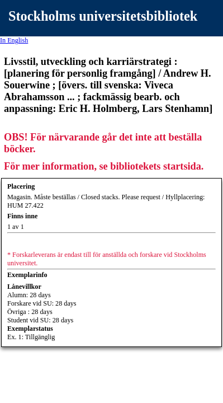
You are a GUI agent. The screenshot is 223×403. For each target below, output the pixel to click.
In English (14, 40)
